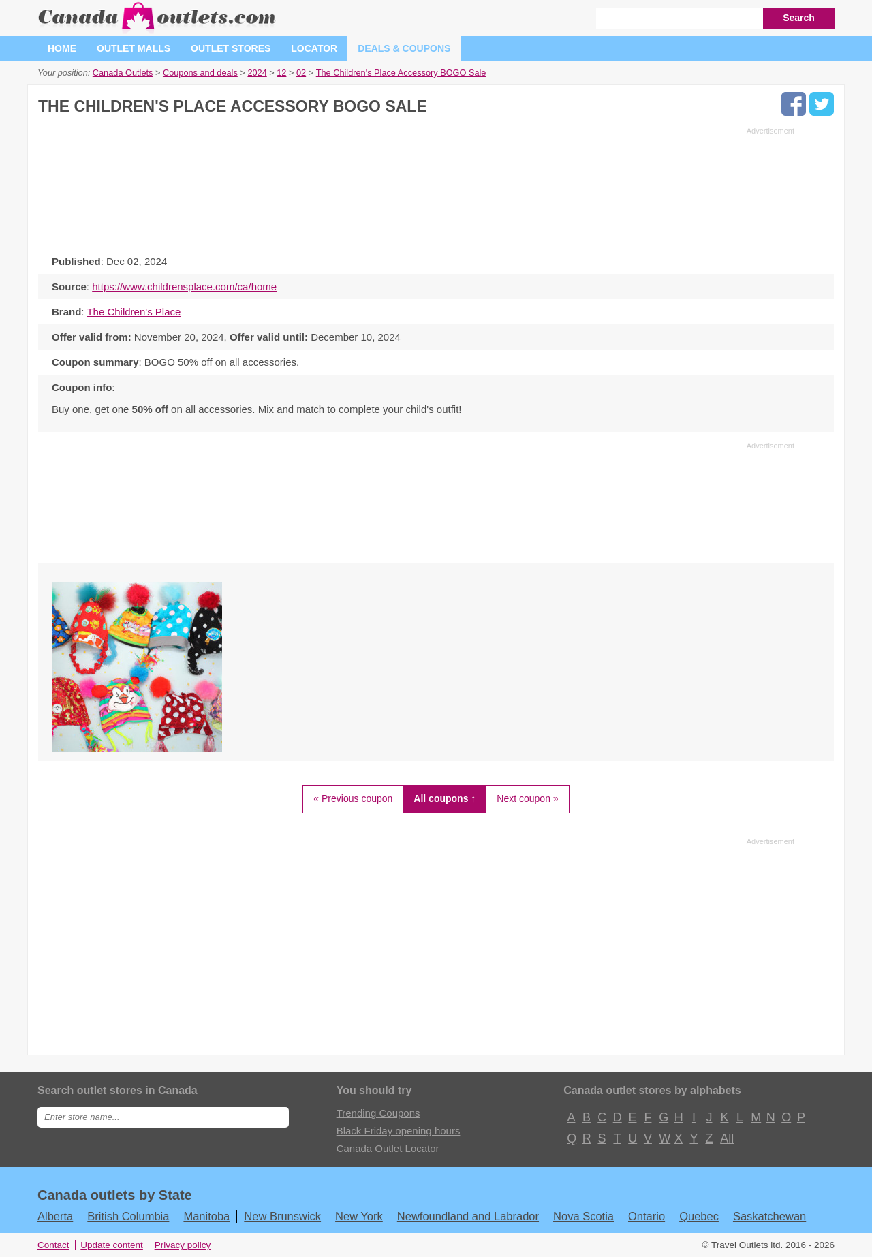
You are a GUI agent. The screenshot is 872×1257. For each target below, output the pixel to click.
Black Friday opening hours (399, 1130)
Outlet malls (133, 48)
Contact (53, 1245)
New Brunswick (282, 1216)
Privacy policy (183, 1245)
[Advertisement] (416, 187)
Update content (111, 1245)
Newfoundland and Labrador (468, 1216)
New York (359, 1216)
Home (62, 48)
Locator (314, 48)
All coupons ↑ (445, 798)
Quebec (699, 1216)
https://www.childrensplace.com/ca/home (184, 286)
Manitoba (206, 1216)
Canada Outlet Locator (388, 1148)
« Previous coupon (352, 798)
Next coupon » (527, 798)
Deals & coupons (404, 48)
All (726, 1138)
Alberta (55, 1216)
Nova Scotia (583, 1216)
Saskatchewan (769, 1216)
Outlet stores (230, 48)
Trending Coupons (378, 1113)
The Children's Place (134, 311)
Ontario (646, 1216)
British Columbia (128, 1216)
